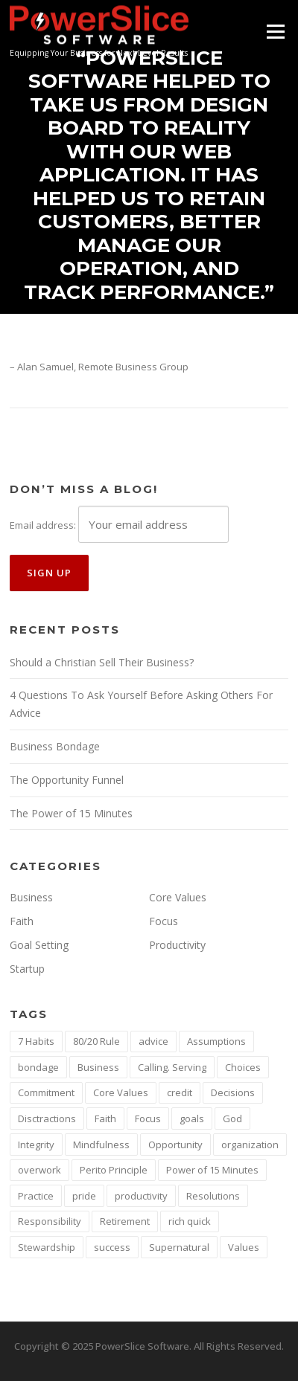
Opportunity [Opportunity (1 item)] (175, 1144)
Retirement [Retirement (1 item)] (125, 1221)
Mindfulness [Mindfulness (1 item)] (101, 1144)
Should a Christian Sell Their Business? (102, 662)
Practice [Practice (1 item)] (36, 1196)
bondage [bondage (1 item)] (38, 1067)
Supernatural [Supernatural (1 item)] (179, 1247)
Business (31, 897)
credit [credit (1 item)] (179, 1092)
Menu (275, 31)
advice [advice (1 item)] (153, 1041)
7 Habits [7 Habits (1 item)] (36, 1041)
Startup (27, 969)
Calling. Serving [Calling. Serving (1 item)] (172, 1067)
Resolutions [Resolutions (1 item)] (213, 1196)
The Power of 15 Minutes (71, 813)
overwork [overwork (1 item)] (39, 1169)
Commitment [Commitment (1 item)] (46, 1092)
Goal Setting (39, 945)
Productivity (177, 945)
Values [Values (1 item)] (243, 1247)
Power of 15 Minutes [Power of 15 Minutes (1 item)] (212, 1169)
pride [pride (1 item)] (84, 1196)
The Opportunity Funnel (67, 780)
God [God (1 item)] (232, 1118)
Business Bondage (55, 746)
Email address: (43, 525)
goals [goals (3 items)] (192, 1118)
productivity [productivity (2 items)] (141, 1196)
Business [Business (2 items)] (98, 1067)
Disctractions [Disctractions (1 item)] (47, 1118)
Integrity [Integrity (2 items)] (36, 1144)
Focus (163, 921)
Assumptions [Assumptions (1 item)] (216, 1041)
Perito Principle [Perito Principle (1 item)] (114, 1169)
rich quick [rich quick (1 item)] (189, 1221)
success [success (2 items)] (112, 1247)
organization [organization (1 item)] (250, 1144)
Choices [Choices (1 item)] (243, 1067)
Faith (22, 921)
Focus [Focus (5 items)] (148, 1118)
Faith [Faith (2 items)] (105, 1118)
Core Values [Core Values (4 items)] (120, 1092)
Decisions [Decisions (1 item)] (233, 1092)
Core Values (177, 897)
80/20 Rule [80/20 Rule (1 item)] (96, 1041)
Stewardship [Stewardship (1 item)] (46, 1247)
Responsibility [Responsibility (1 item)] (49, 1221)
